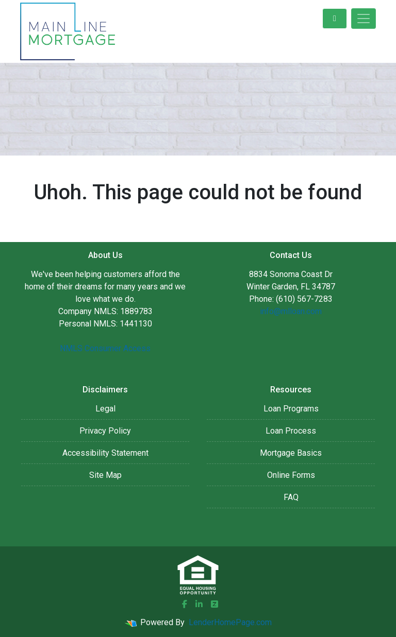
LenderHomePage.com (230, 622)
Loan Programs (291, 409)
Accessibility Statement (105, 453)
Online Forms (291, 475)
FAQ (291, 497)
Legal (105, 409)
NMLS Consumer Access (105, 348)
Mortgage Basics (291, 453)
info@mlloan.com (291, 311)
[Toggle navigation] (363, 18)
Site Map (105, 475)
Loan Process (291, 431)
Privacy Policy (105, 431)
